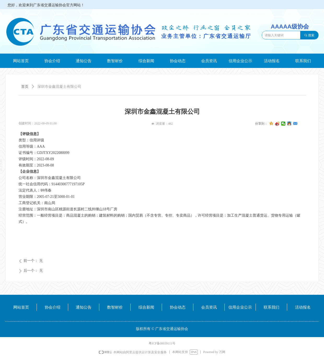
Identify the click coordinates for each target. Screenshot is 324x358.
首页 (24, 87)
